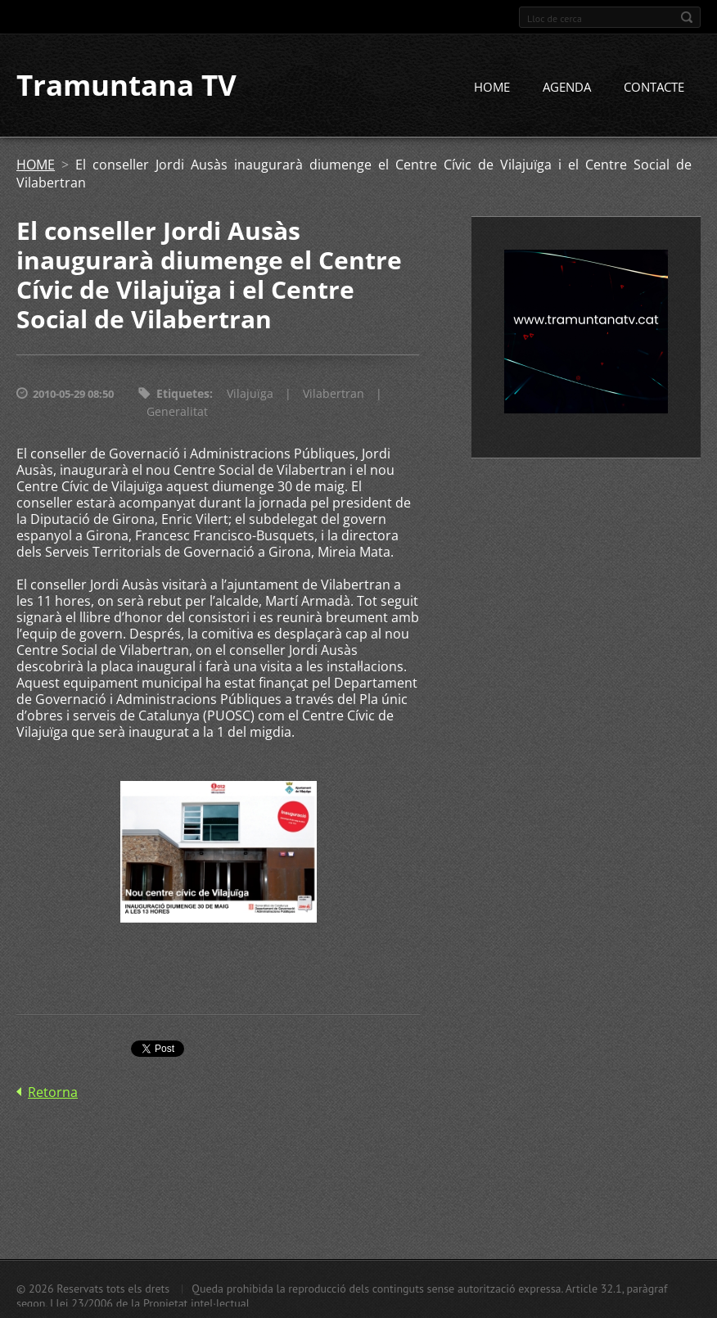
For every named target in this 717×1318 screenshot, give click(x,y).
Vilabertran (333, 394)
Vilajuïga (250, 394)
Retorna (53, 1093)
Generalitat (177, 412)
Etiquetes (183, 394)
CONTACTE (654, 87)
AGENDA (567, 87)
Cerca (687, 17)
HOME (492, 87)
